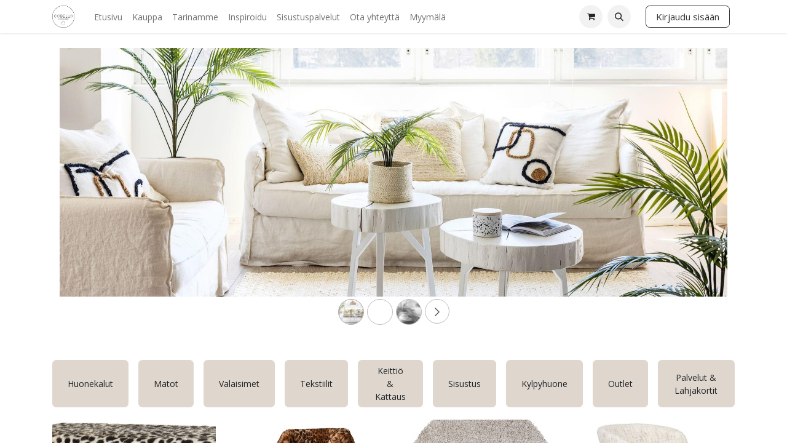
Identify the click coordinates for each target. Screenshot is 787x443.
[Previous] (110, 192)
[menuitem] (108, 17)
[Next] (677, 192)
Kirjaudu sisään (687, 16)
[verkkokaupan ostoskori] (591, 16)
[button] (619, 16)
